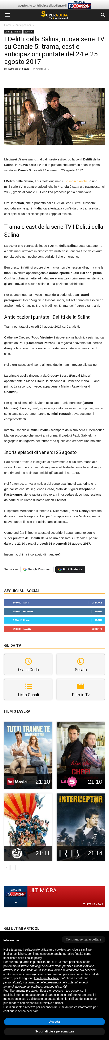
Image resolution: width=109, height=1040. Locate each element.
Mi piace (96, 602)
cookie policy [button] (33, 958)
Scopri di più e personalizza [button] (54, 1031)
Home (8, 25)
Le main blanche (76, 181)
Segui (98, 611)
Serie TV (28, 31)
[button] (103, 15)
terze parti (68, 962)
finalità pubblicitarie (46, 978)
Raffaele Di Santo (18, 68)
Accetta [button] (54, 1021)
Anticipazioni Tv (25, 25)
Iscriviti (96, 628)
